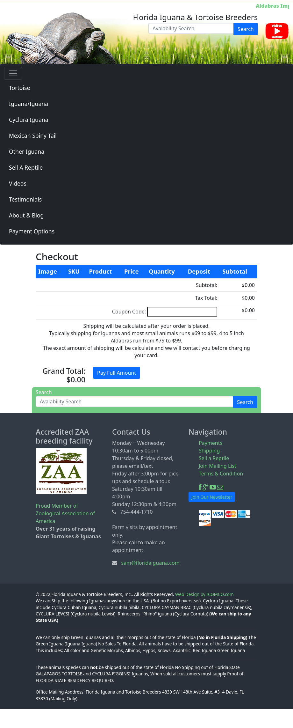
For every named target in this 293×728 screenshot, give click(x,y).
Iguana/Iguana (28, 103)
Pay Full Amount (116, 372)
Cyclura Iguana (28, 119)
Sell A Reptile (26, 167)
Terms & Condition (221, 473)
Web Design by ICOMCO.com (204, 594)
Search (246, 29)
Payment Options (31, 231)
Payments (210, 442)
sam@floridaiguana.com (150, 562)
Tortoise (19, 88)
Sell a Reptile (214, 458)
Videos (17, 183)
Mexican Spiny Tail (33, 135)
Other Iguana (26, 151)
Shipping (209, 450)
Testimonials (25, 199)
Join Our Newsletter (211, 497)
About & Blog (26, 215)
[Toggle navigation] (13, 73)
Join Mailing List (217, 465)
